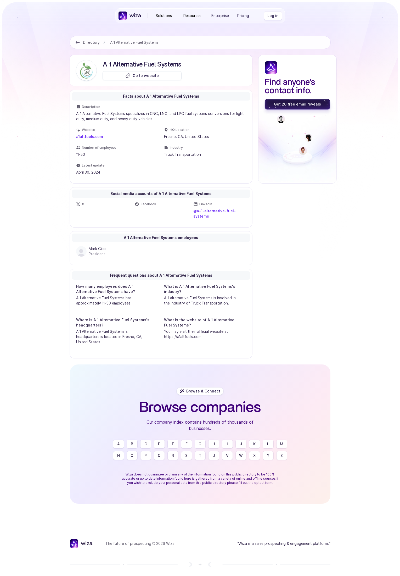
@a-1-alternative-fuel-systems (214, 213)
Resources (192, 15)
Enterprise (220, 15)
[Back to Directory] (77, 42)
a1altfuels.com (89, 136)
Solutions (164, 15)
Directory (91, 42)
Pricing (243, 15)
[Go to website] (142, 75)
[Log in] (273, 16)
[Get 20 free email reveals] (297, 104)
